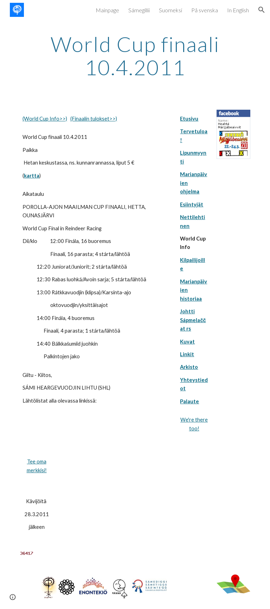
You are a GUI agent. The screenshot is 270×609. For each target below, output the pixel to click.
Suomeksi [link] (170, 10)
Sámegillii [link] (139, 10)
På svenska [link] (204, 10)
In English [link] (238, 10)
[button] (261, 9)
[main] (135, 56)
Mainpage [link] (107, 10)
